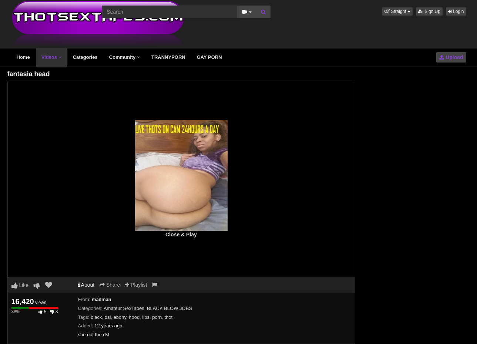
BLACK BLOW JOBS (169, 308)
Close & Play (181, 234)
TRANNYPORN (168, 57)
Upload (451, 57)
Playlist (136, 285)
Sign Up (429, 11)
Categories (85, 57)
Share (110, 285)
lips (146, 317)
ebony (120, 317)
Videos (51, 57)
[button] (397, 11)
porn (157, 317)
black (96, 317)
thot (169, 317)
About (86, 285)
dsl (108, 317)
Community (124, 57)
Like (20, 285)
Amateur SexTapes (124, 308)
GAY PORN (209, 57)
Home (23, 57)
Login (456, 11)
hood (134, 317)
